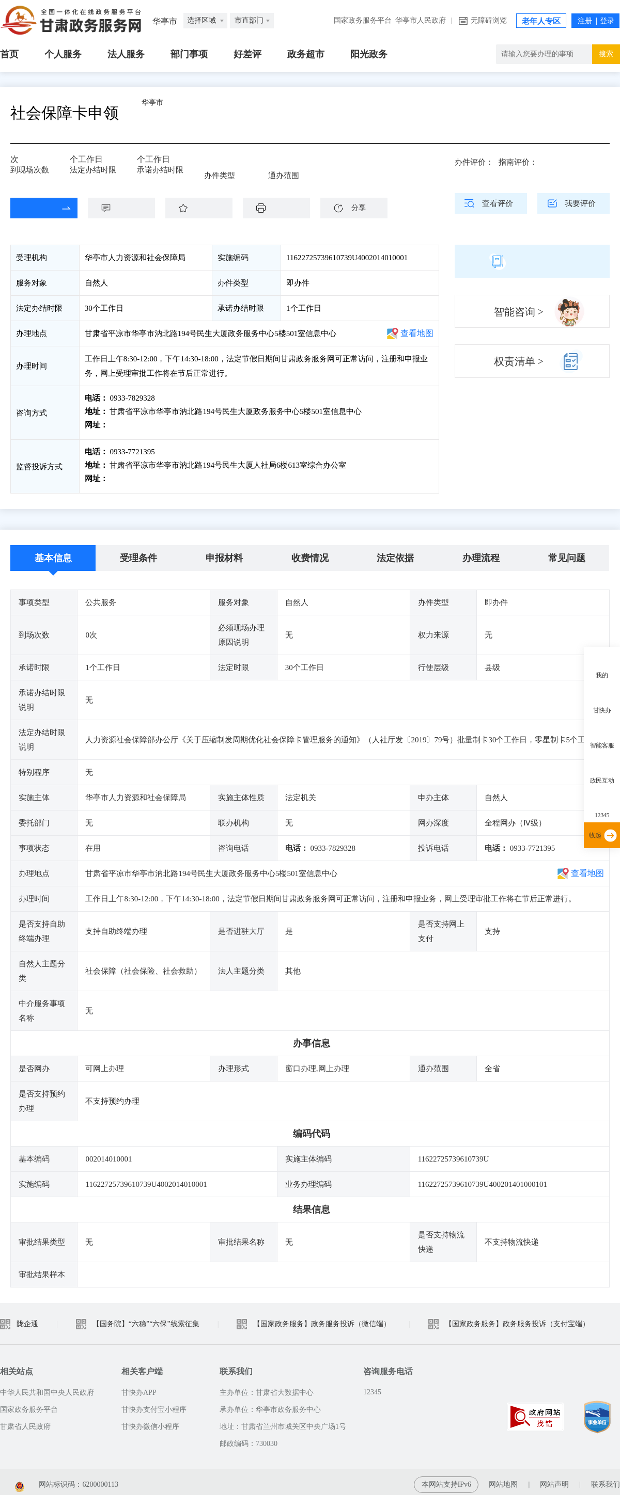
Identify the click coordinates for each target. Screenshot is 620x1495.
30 (77, 162)
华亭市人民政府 (420, 20)
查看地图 (416, 333)
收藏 (204, 208)
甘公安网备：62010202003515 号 (185, 1479)
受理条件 (138, 553)
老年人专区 (541, 21)
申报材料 (224, 553)
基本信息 (53, 553)
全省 (283, 166)
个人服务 (63, 54)
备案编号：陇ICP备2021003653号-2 (55, 1479)
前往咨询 (124, 425)
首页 (9, 54)
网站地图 (503, 1479)
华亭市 (178, 113)
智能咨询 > (519, 311)
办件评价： (474, 162)
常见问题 (566, 553)
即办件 (223, 166)
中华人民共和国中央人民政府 (47, 1387)
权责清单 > (519, 361)
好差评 (247, 54)
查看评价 (497, 203)
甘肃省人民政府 (25, 1421)
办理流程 (481, 553)
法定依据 (395, 553)
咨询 (126, 208)
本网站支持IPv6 (446, 1479)
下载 (281, 208)
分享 (358, 208)
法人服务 (126, 54)
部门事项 (189, 54)
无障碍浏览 (489, 20)
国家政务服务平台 (363, 20)
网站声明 (554, 1479)
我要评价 (580, 203)
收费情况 (310, 553)
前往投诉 (124, 476)
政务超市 (305, 54)
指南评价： (518, 162)
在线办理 (36, 208)
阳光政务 (369, 54)
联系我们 (605, 1479)
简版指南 (532, 261)
